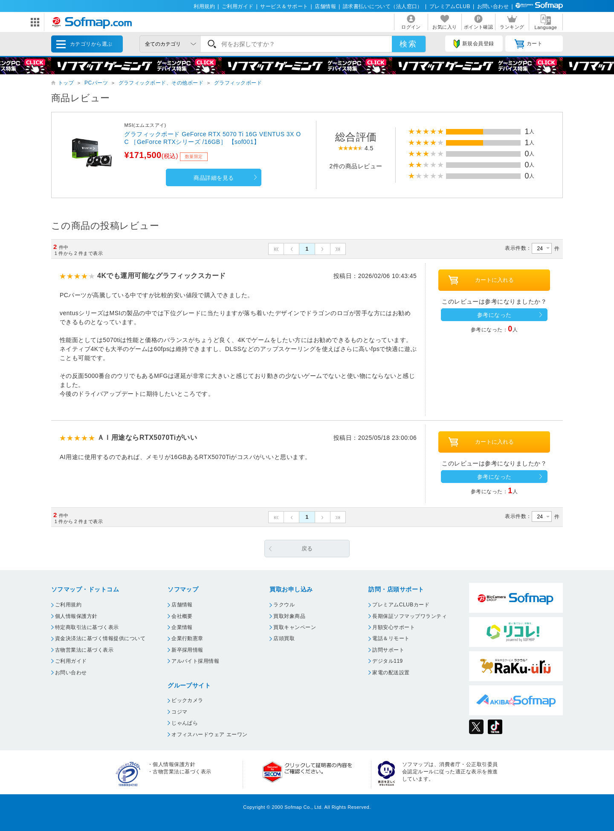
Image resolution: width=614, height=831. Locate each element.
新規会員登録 (474, 44)
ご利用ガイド (238, 6)
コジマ (179, 712)
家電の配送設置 (390, 673)
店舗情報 (325, 6)
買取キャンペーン (294, 627)
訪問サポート (388, 650)
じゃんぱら (184, 723)
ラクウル (284, 605)
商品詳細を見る (214, 178)
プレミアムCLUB (449, 6)
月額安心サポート (393, 627)
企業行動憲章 (187, 638)
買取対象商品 (289, 616)
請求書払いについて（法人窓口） (383, 6)
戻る (307, 548)
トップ (66, 83)
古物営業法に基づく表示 (84, 650)
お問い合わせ (493, 6)
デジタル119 (387, 661)
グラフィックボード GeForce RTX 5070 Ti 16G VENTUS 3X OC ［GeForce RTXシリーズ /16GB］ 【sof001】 (212, 138)
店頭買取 (284, 638)
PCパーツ (96, 83)
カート (528, 44)
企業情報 (182, 627)
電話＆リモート (390, 638)
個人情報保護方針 (76, 616)
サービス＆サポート (284, 6)
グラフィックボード (238, 83)
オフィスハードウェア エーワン (209, 734)
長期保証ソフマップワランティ (409, 616)
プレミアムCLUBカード (400, 605)
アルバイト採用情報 (195, 661)
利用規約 (204, 6)
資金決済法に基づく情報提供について (100, 638)
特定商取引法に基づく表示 (87, 627)
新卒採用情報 (187, 650)
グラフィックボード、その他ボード (161, 83)
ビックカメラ (187, 700)
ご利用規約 (68, 605)
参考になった (494, 315)
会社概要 (182, 616)
